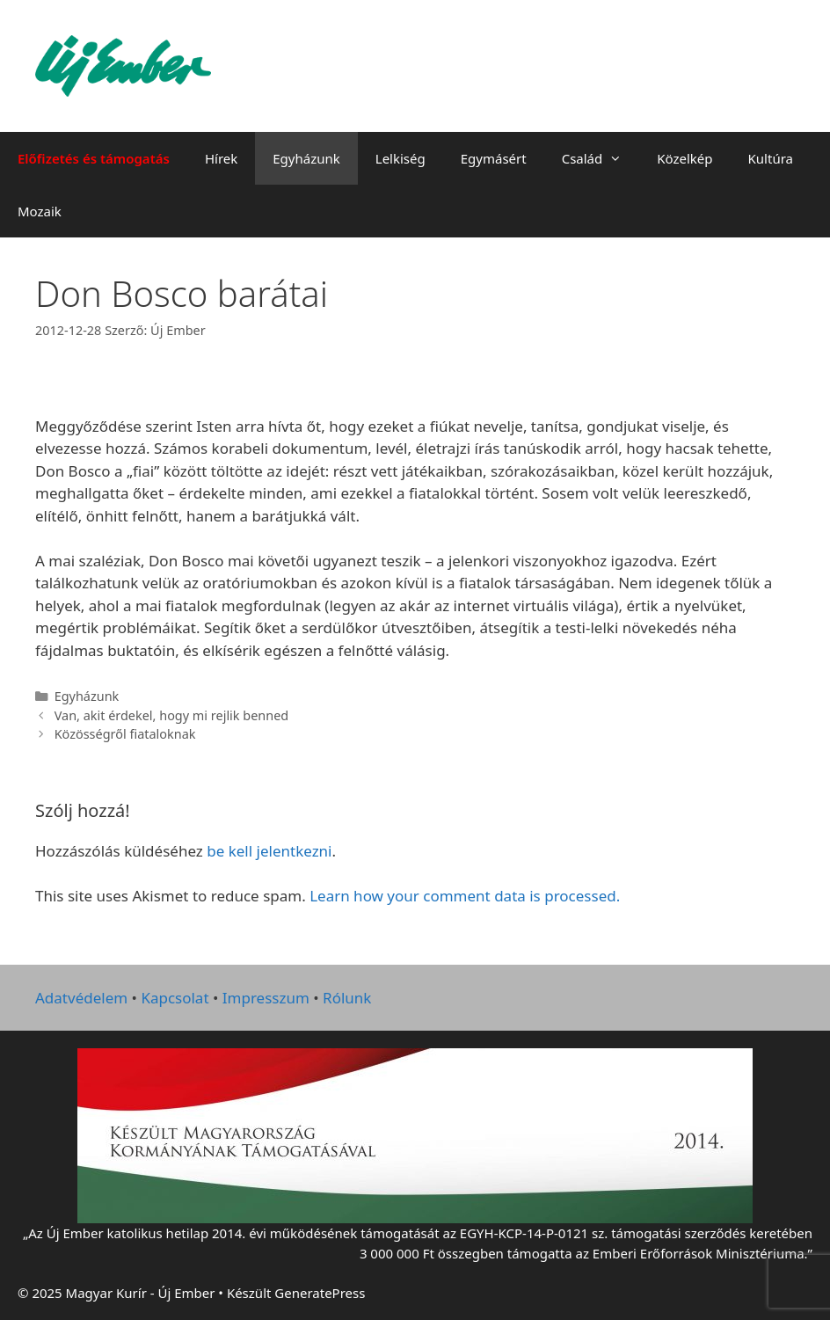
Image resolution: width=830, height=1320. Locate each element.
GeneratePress (319, 1293)
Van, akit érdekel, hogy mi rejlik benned (172, 715)
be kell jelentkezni (269, 851)
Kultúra (770, 158)
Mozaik (40, 211)
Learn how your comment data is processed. (464, 896)
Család (601, 158)
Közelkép (684, 158)
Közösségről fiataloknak (125, 734)
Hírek (221, 158)
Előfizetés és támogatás (94, 158)
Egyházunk (306, 158)
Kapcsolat (174, 998)
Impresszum (265, 998)
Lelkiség (400, 158)
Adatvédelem (81, 998)
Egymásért (494, 158)
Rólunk (347, 998)
